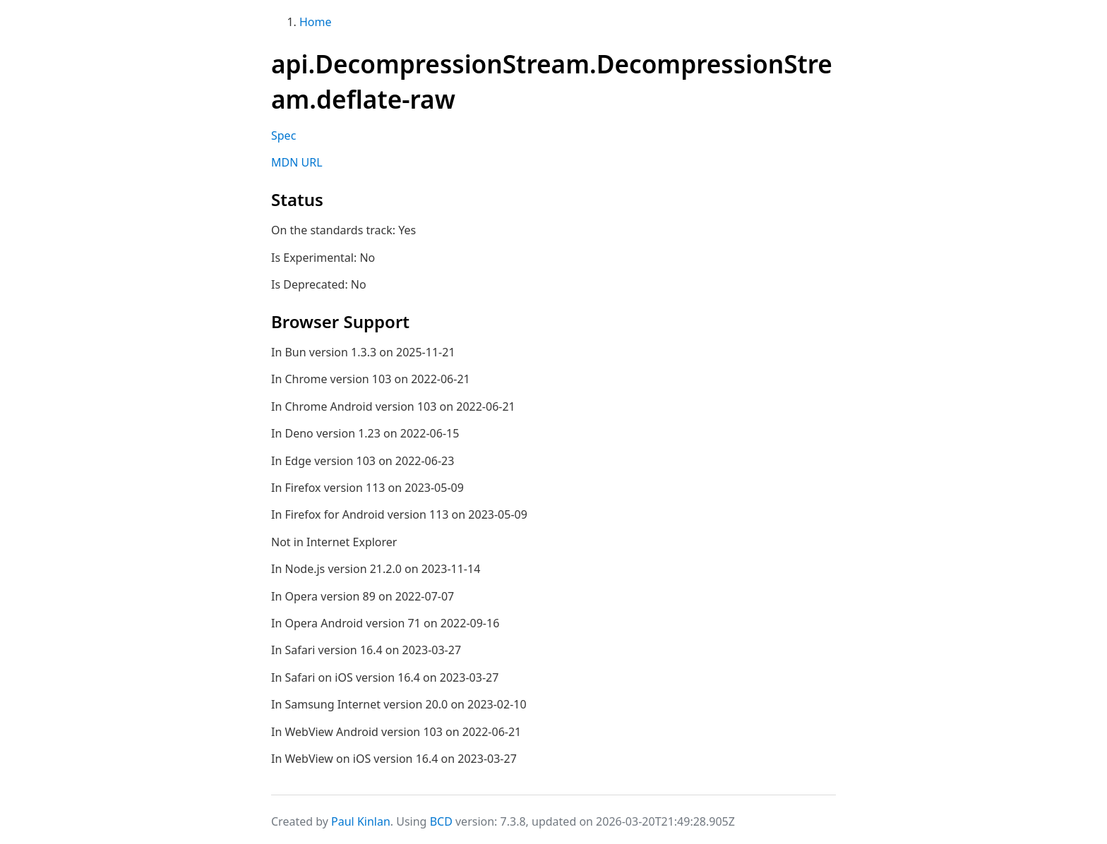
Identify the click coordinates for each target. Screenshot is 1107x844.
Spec (283, 135)
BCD (441, 821)
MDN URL (297, 162)
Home (315, 22)
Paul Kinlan (360, 821)
